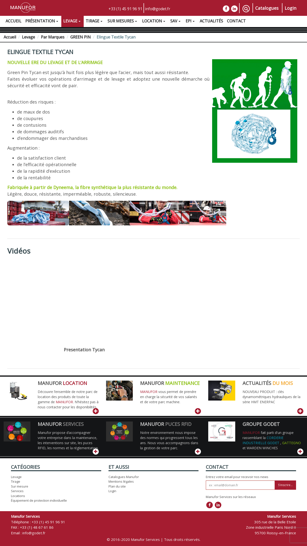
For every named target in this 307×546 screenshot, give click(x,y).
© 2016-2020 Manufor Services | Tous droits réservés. (153, 539)
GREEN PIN (80, 37)
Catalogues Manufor (123, 477)
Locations (18, 496)
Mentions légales (121, 481)
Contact (236, 21)
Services (17, 491)
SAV (176, 21)
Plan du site (117, 486)
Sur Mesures (123, 21)
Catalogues (267, 8)
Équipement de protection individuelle (39, 500)
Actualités (211, 21)
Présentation (42, 21)
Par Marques (52, 37)
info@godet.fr (157, 8)
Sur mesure (19, 486)
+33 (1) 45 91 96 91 (125, 8)
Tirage (95, 21)
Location (154, 21)
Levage (72, 21)
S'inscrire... (285, 485)
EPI (191, 21)
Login (290, 8)
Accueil (13, 21)
